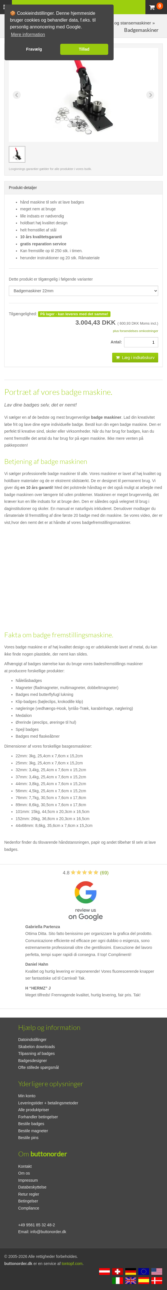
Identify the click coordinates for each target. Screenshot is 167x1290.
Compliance (28, 1208)
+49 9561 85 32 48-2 (36, 1225)
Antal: (117, 342)
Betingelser (28, 1201)
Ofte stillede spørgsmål (38, 1067)
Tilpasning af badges (36, 1053)
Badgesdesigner (32, 1060)
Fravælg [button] (34, 49)
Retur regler (28, 1194)
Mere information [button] (28, 34)
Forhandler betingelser (38, 1117)
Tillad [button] (84, 49)
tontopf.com (72, 1263)
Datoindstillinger (32, 1039)
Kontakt (25, 1166)
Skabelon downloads (36, 1046)
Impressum (28, 1180)
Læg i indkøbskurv (135, 357)
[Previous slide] (17, 95)
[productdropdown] (83, 291)
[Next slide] (150, 95)
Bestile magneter (33, 1131)
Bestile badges (31, 1123)
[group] (17, 154)
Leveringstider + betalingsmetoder (48, 1103)
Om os (24, 1173)
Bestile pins (28, 1137)
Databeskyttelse (32, 1187)
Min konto (27, 1096)
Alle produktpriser (33, 1110)
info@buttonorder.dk (48, 1231)
